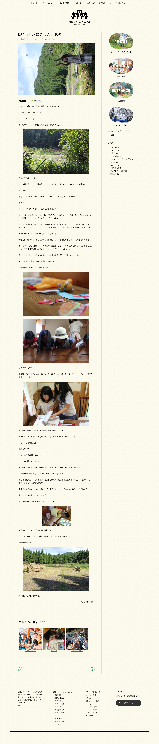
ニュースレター (115, 165)
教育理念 (58, 695)
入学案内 (121, 101)
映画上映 (113, 174)
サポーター (59, 707)
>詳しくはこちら (23, 705)
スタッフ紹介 (59, 704)
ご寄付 (112, 153)
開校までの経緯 (60, 698)
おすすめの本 (114, 147)
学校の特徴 (121, 76)
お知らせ (78, 3)
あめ (19, 670)
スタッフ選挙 (59, 713)
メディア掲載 (114, 168)
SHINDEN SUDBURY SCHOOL (81, 740)
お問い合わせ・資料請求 (96, 3)
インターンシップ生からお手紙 (120, 159)
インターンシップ (61, 725)
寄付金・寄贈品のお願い (119, 3)
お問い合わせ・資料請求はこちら (127, 696)
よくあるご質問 (64, 3)
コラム (112, 162)
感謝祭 (92, 670)
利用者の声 (89, 698)
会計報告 (91, 716)
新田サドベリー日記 (47, 39)
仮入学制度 (59, 719)
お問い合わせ (128, 703)
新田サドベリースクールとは (41, 3)
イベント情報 (114, 156)
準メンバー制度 (60, 722)
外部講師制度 (59, 710)
